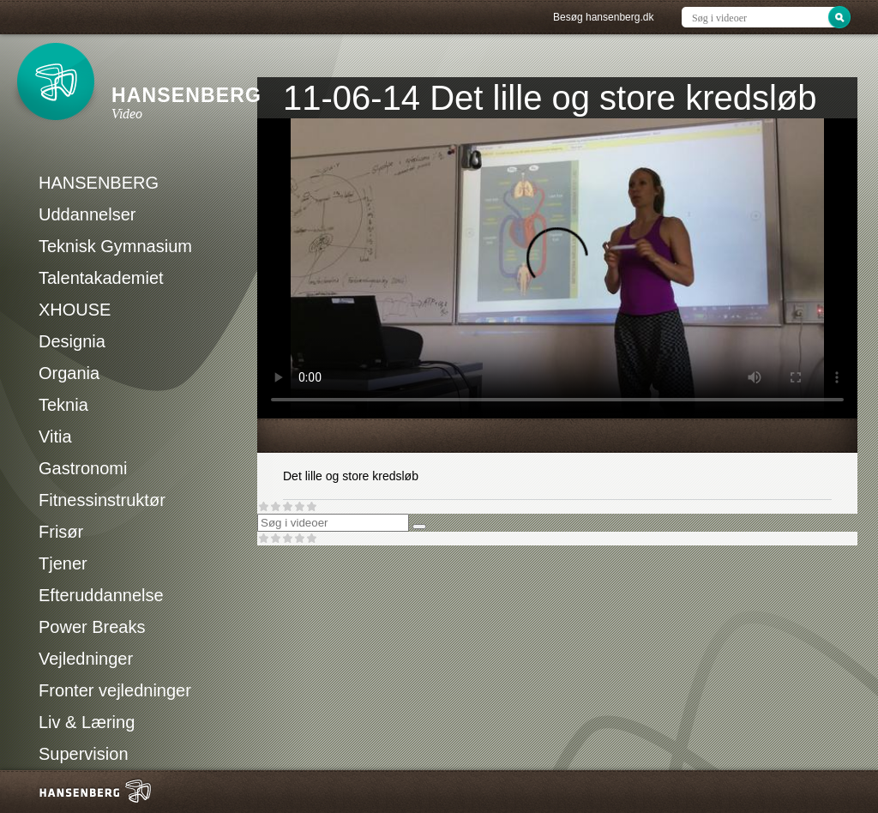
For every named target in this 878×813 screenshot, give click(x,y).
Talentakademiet (101, 277)
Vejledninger (86, 658)
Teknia (63, 404)
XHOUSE (75, 309)
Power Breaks (92, 626)
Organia (69, 373)
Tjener (63, 563)
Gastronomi (83, 468)
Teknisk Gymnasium (115, 246)
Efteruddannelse (101, 595)
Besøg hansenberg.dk (603, 17)
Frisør (61, 531)
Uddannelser (87, 214)
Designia (72, 341)
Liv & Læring (87, 722)
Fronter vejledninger (115, 690)
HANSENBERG (99, 182)
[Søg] (419, 526)
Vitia (55, 436)
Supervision (84, 753)
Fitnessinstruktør (102, 500)
